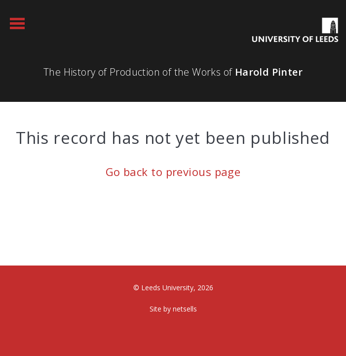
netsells (185, 308)
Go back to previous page (173, 171)
